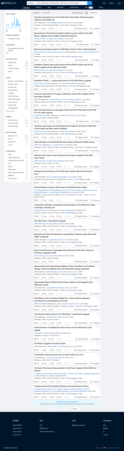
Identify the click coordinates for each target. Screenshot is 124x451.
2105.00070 (68, 213)
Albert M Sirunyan (52, 272)
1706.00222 (68, 378)
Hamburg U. (61, 288)
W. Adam (50, 38)
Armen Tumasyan (52, 177)
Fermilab (58, 389)
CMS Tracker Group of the (42, 52)
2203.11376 (83, 147)
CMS (35, 22)
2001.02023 (68, 290)
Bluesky (105, 428)
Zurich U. (61, 145)
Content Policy (17, 428)
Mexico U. (63, 240)
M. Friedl (54, 373)
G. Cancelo (74, 391)
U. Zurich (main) (86, 190)
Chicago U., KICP (73, 99)
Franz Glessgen (38, 190)
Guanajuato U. (66, 391)
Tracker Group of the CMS (60, 52)
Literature (26, 7)
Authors (38, 7)
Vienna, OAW (57, 38)
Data (86, 7)
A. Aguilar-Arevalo (53, 240)
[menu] (108, 3)
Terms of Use (17, 435)
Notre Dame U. (46, 391)
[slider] (6, 27)
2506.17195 (68, 25)
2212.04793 (76, 86)
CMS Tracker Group (40, 38)
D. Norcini (52, 99)
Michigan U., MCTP (82, 389)
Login (119, 3)
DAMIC (36, 240)
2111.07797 (92, 195)
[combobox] (61, 3)
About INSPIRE (17, 425)
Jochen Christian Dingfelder (57, 192)
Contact (105, 435)
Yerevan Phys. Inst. (64, 22)
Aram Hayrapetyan (52, 22)
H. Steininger (86, 373)
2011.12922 (68, 242)
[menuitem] (104, 3)
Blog (104, 425)
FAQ (41, 425)
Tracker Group (38, 333)
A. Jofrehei (54, 145)
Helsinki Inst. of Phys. (47, 376)
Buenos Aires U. (48, 389)
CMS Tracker (38, 145)
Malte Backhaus (57, 190)
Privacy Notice (17, 431)
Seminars (60, 7)
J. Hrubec (70, 373)
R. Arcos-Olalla (56, 391)
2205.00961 (68, 134)
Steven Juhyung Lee (63, 304)
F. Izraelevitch (38, 389)
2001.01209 (83, 306)
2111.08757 (76, 179)
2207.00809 (71, 102)
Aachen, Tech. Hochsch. (59, 346)
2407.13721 (68, 41)
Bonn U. (45, 192)
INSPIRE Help (44, 428)
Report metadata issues (47, 431)
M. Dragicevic (38, 373)
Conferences (74, 7)
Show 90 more (10, 111)
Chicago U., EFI (60, 99)
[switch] (86, 13)
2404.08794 (68, 56)
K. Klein (49, 346)
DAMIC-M (37, 99)
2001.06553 (68, 274)
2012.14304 (68, 226)
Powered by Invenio (10, 448)
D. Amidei (65, 389)
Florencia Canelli (76, 190)
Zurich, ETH (47, 190)
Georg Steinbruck (52, 288)
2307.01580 (68, 72)
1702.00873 (68, 394)
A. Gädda (37, 376)
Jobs (49, 7)
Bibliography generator (78, 425)
